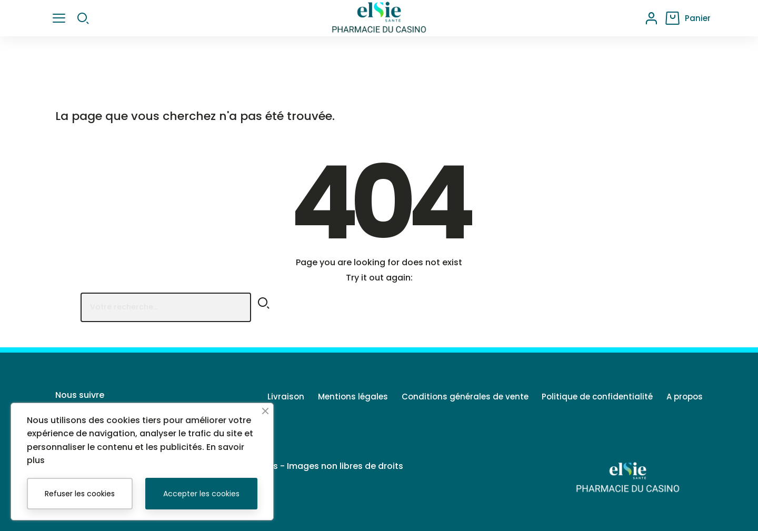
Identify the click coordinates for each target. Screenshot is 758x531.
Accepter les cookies (201, 493)
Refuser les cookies (80, 493)
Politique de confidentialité (593, 396)
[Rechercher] (166, 307)
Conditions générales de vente (456, 396)
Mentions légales (340, 396)
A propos (684, 396)
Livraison (268, 396)
